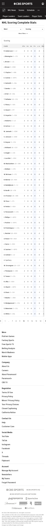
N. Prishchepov (9, 228)
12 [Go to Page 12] (32, 321)
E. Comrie (7, 78)
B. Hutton (7, 126)
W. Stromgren (8, 266)
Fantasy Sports (8, 340)
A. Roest (7, 239)
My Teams (6, 478)
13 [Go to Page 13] (36, 321)
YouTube (5, 436)
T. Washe (7, 298)
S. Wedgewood (9, 303)
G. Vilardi (7, 287)
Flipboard (5, 461)
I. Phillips (7, 217)
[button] (39, 10)
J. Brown (7, 67)
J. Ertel (6, 94)
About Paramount (9, 374)
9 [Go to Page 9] (19, 321)
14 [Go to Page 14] (40, 321)
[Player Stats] (37, 16)
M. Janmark (7, 131)
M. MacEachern (9, 164)
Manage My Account (10, 470)
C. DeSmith (7, 83)
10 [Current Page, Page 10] (24, 321)
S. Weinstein (8, 308)
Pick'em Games (8, 336)
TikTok (4, 440)
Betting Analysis (8, 348)
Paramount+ (7, 378)
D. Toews (7, 276)
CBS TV (5, 382)
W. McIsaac (8, 174)
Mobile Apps (7, 356)
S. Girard (7, 110)
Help (3, 422)
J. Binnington (8, 56)
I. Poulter (7, 223)
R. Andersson (8, 51)
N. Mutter (7, 180)
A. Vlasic (6, 292)
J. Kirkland (7, 147)
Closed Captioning (9, 408)
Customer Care (8, 426)
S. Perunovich (8, 212)
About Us (5, 366)
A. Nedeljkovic (8, 185)
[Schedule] (31, 10)
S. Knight (7, 153)
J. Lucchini (7, 158)
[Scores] (21, 10)
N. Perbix (7, 207)
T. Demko (7, 88)
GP (23, 46)
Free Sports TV (8, 344)
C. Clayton (7, 72)
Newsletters (7, 474)
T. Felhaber (7, 99)
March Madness (8, 352)
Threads (5, 456)
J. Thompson (8, 271)
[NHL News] (11, 10)
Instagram (6, 444)
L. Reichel (7, 233)
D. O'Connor (8, 196)
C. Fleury (7, 105)
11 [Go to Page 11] (28, 321)
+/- (38, 46)
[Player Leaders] (8, 16)
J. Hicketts (7, 121)
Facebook (6, 448)
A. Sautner (7, 249)
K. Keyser (7, 142)
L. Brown (7, 62)
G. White (7, 314)
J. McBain (7, 169)
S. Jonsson (7, 137)
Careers (5, 370)
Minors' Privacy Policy (10, 400)
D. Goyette (7, 115)
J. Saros (6, 244)
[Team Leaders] (23, 16)
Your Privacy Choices (10, 404)
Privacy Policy (7, 396)
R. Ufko (6, 282)
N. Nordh (6, 190)
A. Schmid (7, 255)
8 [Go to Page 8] (16, 321)
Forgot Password (9, 482)
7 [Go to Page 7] (12, 321)
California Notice (9, 412)
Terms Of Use (7, 392)
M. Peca (6, 201)
